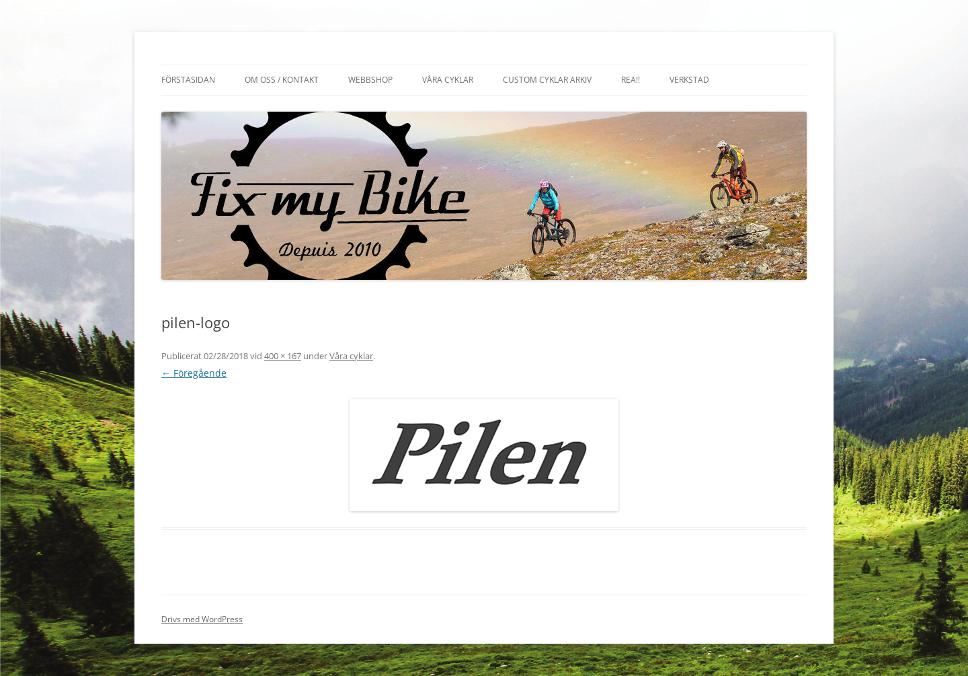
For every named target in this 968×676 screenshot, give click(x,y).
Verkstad (689, 79)
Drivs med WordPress (202, 619)
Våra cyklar (447, 79)
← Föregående (194, 373)
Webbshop (370, 79)
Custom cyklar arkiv (547, 79)
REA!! (630, 79)
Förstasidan (188, 79)
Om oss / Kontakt (282, 79)
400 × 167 (282, 356)
